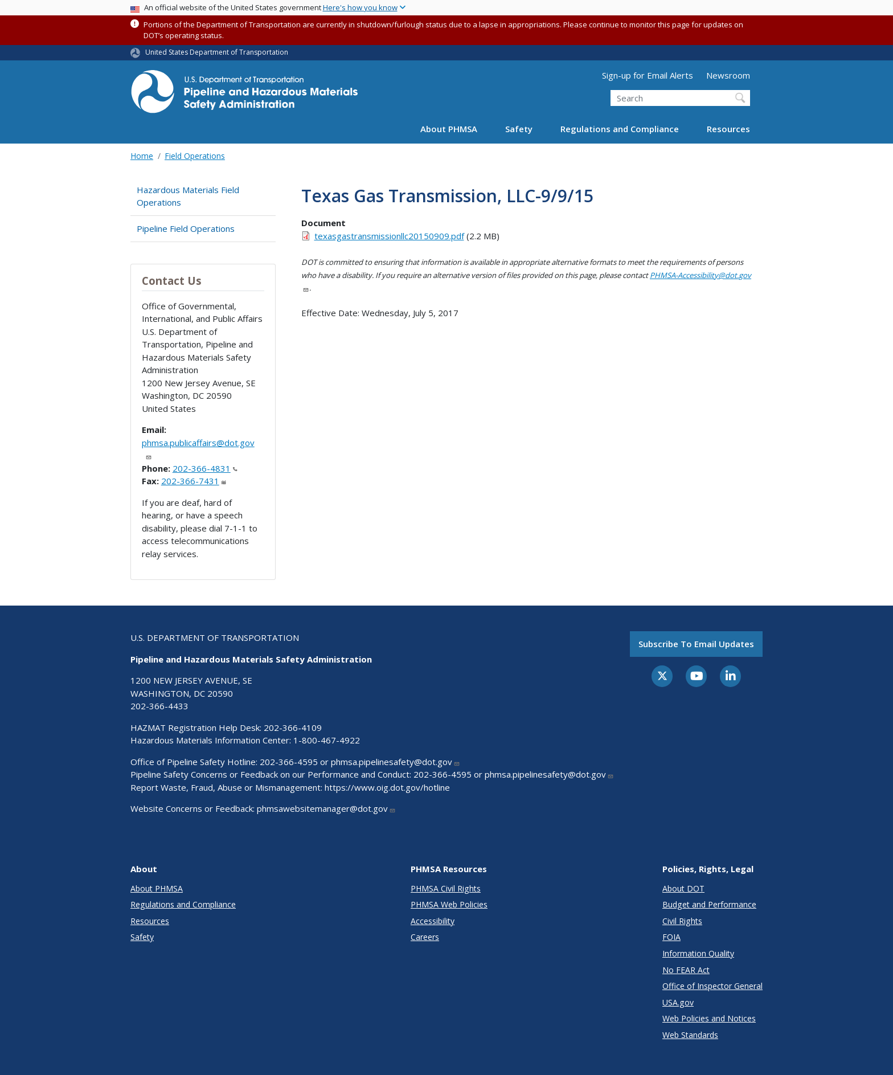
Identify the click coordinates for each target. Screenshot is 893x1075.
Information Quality (698, 953)
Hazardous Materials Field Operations (188, 196)
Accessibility (432, 920)
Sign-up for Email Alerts (647, 75)
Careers (425, 936)
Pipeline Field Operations (186, 228)
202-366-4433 (159, 706)
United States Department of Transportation (216, 52)
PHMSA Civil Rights (446, 888)
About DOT (683, 888)
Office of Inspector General (712, 985)
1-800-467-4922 (326, 740)
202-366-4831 (205, 468)
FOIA (671, 936)
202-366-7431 (193, 481)
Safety (518, 128)
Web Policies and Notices (709, 1018)
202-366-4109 (293, 727)
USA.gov (678, 1002)
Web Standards (690, 1034)
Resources (728, 128)
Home (141, 155)
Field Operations (195, 155)
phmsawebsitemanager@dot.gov (326, 808)
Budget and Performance (709, 904)
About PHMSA (448, 128)
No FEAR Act (686, 969)
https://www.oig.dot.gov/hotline (387, 787)
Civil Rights (682, 920)
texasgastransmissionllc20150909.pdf (389, 236)
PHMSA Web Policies (449, 904)
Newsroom (728, 75)
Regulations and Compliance (619, 128)
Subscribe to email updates (696, 643)
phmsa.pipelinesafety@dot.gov (395, 761)
